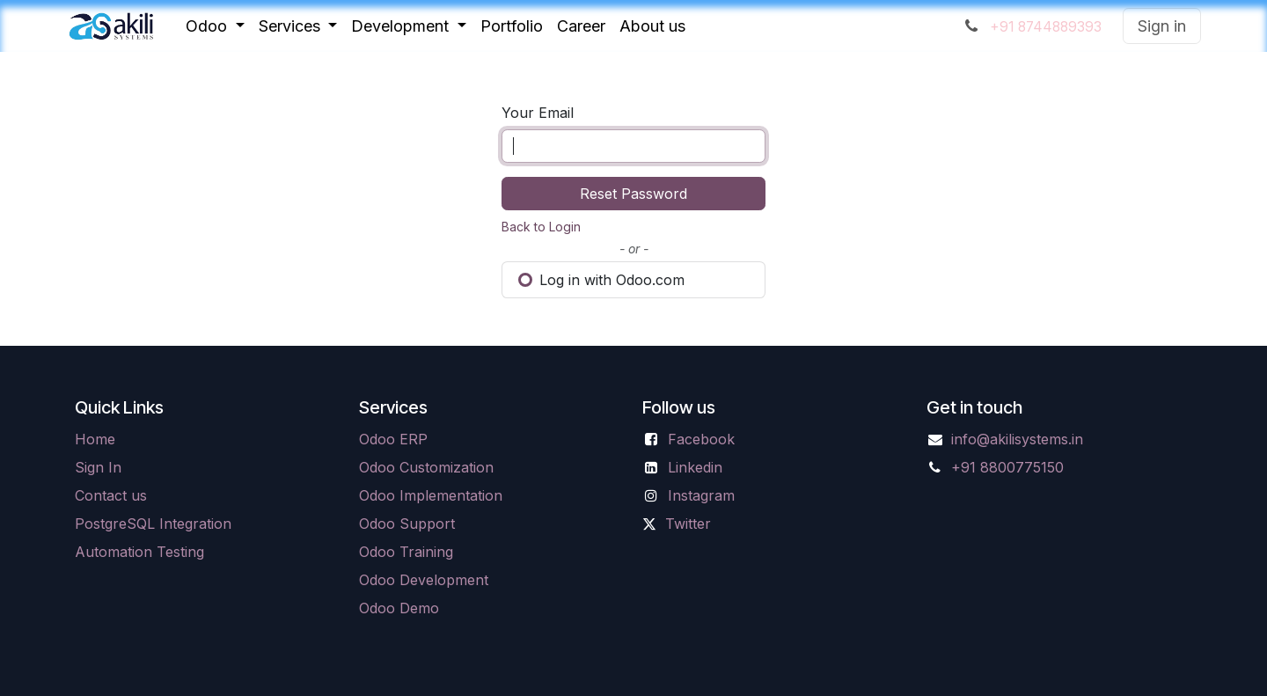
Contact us (111, 495)
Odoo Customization (426, 467)
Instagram (701, 495)
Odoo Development (423, 580)
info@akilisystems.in (1017, 439)
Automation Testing (139, 551)
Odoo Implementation (430, 495)
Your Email (538, 112)
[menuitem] (215, 26)
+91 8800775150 (1007, 467)
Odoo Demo (399, 608)
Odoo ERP (393, 439)
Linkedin (695, 467)
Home (95, 439)
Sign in (1162, 26)
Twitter (688, 523)
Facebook (701, 439)
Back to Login (541, 226)
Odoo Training (406, 551)
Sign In (98, 467)
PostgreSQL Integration (153, 523)
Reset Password (633, 193)
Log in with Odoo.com (601, 280)
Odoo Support (407, 523)
